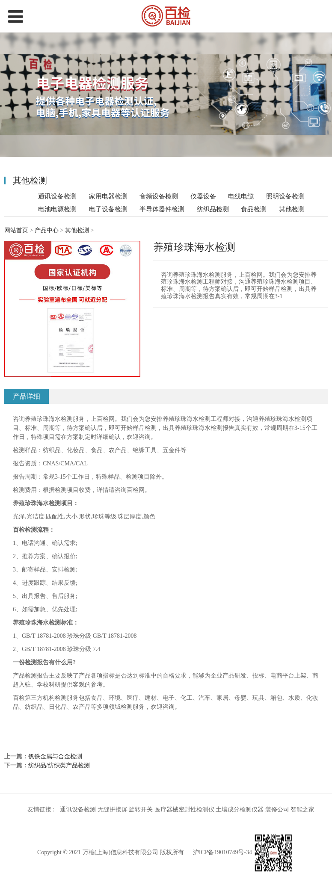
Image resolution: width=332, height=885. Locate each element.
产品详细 (26, 396)
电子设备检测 (108, 209)
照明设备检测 (285, 196)
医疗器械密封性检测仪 (184, 809)
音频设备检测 (158, 196)
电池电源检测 (57, 209)
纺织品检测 (213, 209)
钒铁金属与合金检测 (55, 756)
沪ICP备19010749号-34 (222, 852)
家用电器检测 (108, 196)
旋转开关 (141, 809)
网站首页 (16, 230)
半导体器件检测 (161, 209)
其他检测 (292, 209)
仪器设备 (203, 196)
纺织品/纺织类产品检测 (59, 765)
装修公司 (277, 809)
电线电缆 (241, 196)
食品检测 (254, 209)
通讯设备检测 (57, 196)
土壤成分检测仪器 (240, 809)
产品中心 (47, 230)
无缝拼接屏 (112, 809)
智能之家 (302, 809)
